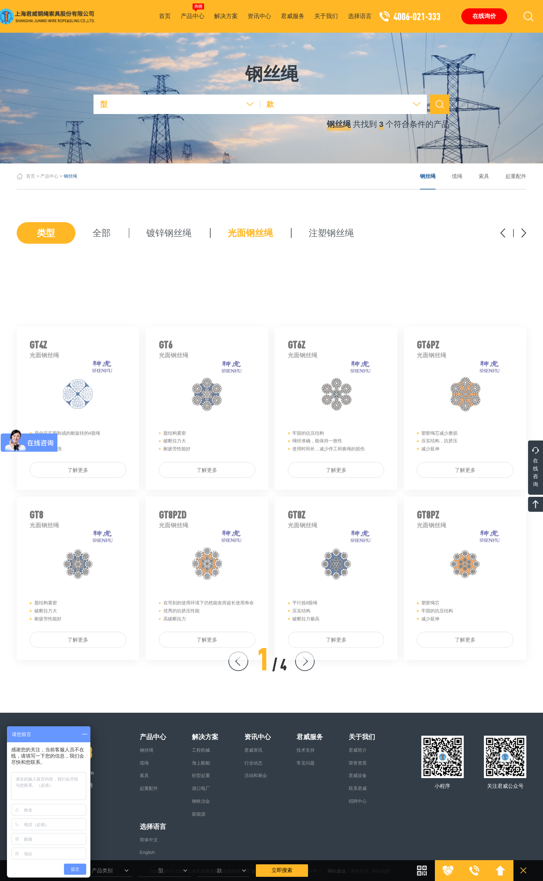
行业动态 (253, 763)
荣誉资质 (358, 763)
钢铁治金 (201, 801)
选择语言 (360, 16)
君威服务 (293, 16)
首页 (165, 16)
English (147, 852)
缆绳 (457, 176)
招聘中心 (358, 801)
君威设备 (358, 775)
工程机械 (201, 750)
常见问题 (306, 763)
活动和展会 (255, 775)
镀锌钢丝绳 (169, 233)
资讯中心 (259, 16)
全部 (101, 233)
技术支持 (306, 750)
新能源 (198, 814)
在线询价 (484, 16)
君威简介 (358, 750)
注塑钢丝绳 (331, 233)
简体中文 (149, 839)
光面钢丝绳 (250, 233)
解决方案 (226, 16)
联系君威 (358, 788)
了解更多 (77, 545)
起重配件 (515, 176)
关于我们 (326, 16)
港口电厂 (201, 788)
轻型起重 (201, 775)
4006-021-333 (416, 16)
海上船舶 (201, 763)
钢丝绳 (428, 176)
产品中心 (192, 11)
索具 (484, 176)
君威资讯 (253, 750)
